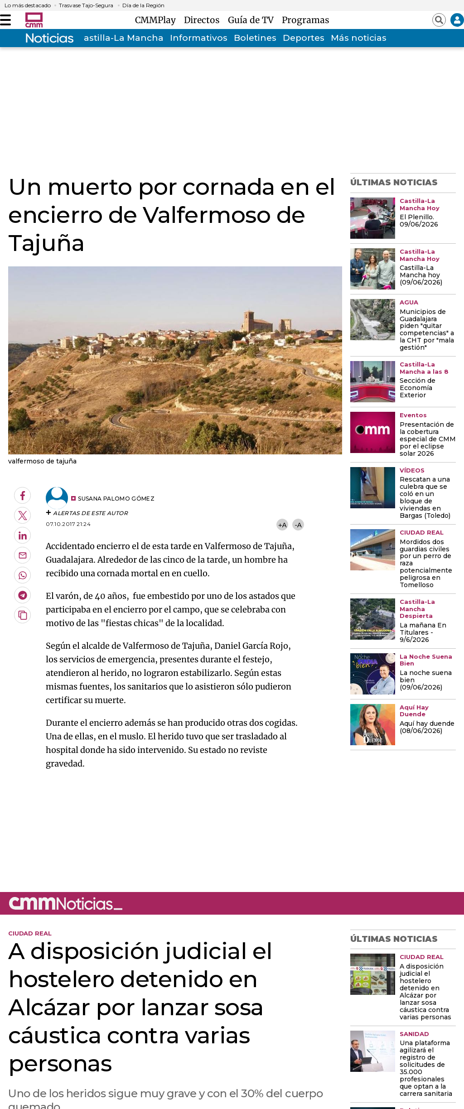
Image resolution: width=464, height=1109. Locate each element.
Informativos (198, 38)
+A (282, 525)
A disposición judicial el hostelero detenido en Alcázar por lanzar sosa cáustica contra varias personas (425, 992)
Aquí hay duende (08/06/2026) (427, 727)
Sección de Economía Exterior (417, 388)
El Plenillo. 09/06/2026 (419, 221)
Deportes (303, 38)
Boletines (255, 38)
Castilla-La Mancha (120, 38)
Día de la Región (143, 5)
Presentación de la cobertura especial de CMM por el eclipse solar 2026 (428, 439)
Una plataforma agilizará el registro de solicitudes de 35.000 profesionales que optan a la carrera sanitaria (426, 1069)
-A (298, 525)
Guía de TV (253, 19)
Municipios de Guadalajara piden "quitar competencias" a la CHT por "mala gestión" (427, 330)
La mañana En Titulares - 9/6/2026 (423, 633)
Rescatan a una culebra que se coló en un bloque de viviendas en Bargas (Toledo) (425, 498)
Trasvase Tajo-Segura (86, 5)
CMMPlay (157, 19)
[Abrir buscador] (439, 20)
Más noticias (359, 38)
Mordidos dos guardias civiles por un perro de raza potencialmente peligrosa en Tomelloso (426, 564)
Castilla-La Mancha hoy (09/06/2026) (421, 275)
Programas (305, 19)
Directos (204, 19)
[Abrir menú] (5, 20)
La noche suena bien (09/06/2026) (426, 680)
